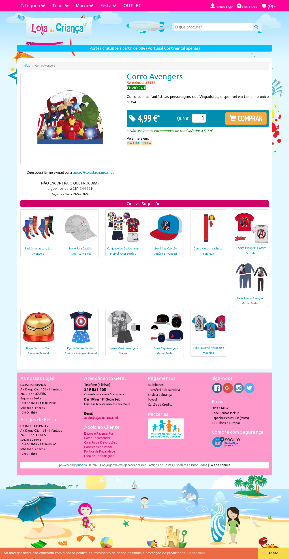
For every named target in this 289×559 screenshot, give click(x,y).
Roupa (146, 143)
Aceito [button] (273, 553)
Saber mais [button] (196, 553)
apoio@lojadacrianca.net (93, 172)
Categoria (32, 5)
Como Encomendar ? (98, 438)
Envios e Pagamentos (99, 433)
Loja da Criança (220, 465)
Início (27, 65)
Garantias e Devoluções (100, 442)
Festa (108, 5)
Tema (60, 5)
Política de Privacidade (99, 451)
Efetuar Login (221, 6)
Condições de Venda (98, 447)
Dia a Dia (133, 143)
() (268, 6)
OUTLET (132, 5)
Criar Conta (247, 6)
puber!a (81, 465)
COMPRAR (245, 118)
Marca (85, 5)
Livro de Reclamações (99, 456)
